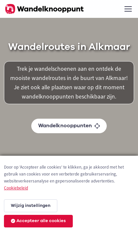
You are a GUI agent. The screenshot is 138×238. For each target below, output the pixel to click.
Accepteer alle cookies (38, 221)
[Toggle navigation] (128, 9)
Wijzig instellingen (30, 206)
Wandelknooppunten (69, 125)
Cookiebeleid (16, 188)
